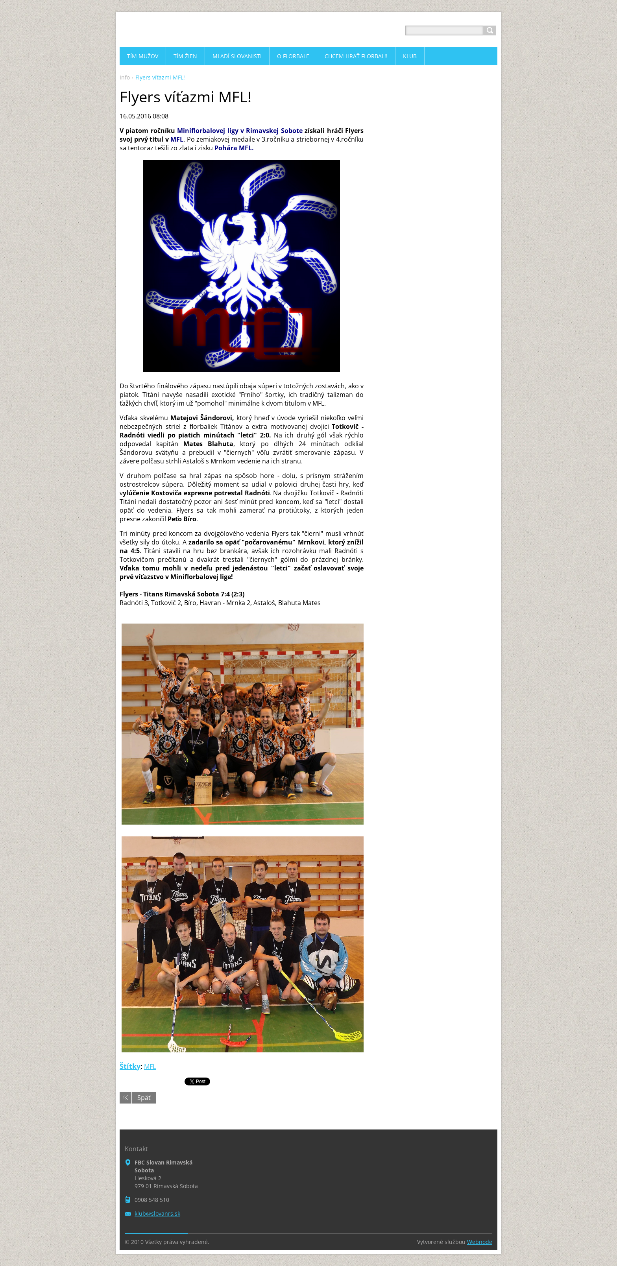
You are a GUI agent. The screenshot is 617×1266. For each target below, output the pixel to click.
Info (125, 77)
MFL (150, 1066)
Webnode (479, 1242)
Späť (144, 1097)
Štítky (130, 1066)
